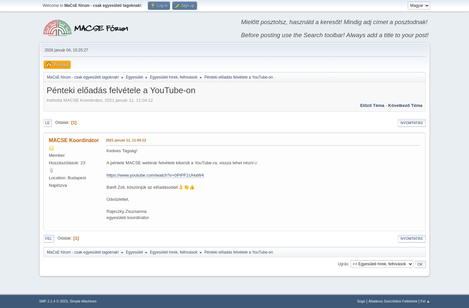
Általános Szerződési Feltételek (392, 301)
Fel (48, 239)
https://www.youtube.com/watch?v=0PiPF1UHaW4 (155, 175)
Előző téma (372, 105)
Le (47, 123)
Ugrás (343, 264)
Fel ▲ (425, 301)
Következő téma (405, 105)
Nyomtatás (412, 123)
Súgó (361, 301)
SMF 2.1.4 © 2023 (53, 301)
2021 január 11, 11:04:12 (126, 140)
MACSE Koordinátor (74, 140)
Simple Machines (83, 301)
